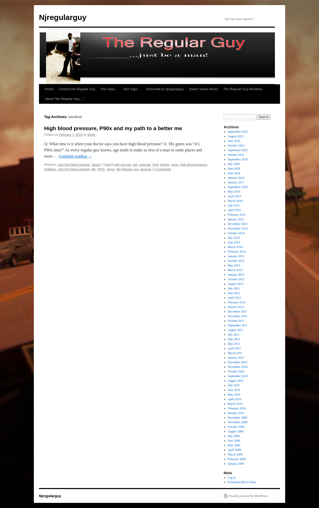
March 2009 (235, 454)
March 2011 (235, 353)
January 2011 (236, 357)
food (155, 165)
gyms (174, 165)
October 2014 (236, 233)
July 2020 (234, 164)
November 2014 (238, 228)
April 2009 (234, 450)
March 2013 (235, 270)
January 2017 (236, 182)
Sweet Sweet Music (203, 89)
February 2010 (237, 408)
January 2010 (236, 413)
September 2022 (238, 150)
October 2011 (236, 321)
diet (135, 165)
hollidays (50, 169)
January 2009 (236, 463)
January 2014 (236, 256)
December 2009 (237, 417)
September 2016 (238, 187)
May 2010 (234, 394)
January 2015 (236, 219)
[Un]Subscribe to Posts (242, 482)
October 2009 (236, 427)
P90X (101, 169)
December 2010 (237, 362)
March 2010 (235, 404)
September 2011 (238, 325)
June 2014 (234, 242)
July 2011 (234, 334)
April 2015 (234, 210)
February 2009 (237, 459)
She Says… (109, 89)
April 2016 (234, 196)
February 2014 (237, 251)
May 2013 (234, 265)
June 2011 (234, 339)
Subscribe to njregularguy (165, 89)
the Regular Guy (127, 169)
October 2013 (236, 261)
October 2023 (236, 145)
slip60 (91, 135)
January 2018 (236, 178)
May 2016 (234, 191)
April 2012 (234, 297)
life (93, 169)
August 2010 (236, 380)
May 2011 (234, 344)
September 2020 (238, 159)
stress (111, 169)
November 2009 (238, 422)
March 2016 (235, 201)
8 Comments (162, 169)
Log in (232, 477)
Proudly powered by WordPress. (248, 496)
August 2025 (236, 136)
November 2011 (237, 316)
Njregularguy (62, 17)
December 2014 (237, 224)
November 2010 (238, 367)
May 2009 (234, 445)
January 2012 (236, 307)
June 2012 (234, 293)
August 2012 (236, 284)
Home (49, 89)
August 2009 (236, 431)
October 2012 (236, 279)
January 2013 (236, 274)
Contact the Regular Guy (77, 89)
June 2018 (234, 173)
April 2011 (234, 348)
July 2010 (234, 385)
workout (145, 169)
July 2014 (234, 238)
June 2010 (234, 390)
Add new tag (122, 165)
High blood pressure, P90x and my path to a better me (113, 128)
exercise (145, 165)
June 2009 (234, 440)
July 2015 (234, 205)
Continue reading (75, 156)
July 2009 (234, 436)
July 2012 (234, 288)
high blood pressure (193, 165)
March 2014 (235, 247)
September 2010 (238, 376)
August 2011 (235, 330)
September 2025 (238, 131)
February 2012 (237, 302)
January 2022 (236, 155)
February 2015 (237, 214)
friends (165, 165)
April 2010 (234, 399)
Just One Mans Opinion (74, 165)
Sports (96, 165)
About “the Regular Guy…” (64, 99)
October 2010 (236, 371)
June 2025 (234, 141)
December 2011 (237, 311)
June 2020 (234, 168)
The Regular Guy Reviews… (244, 89)
